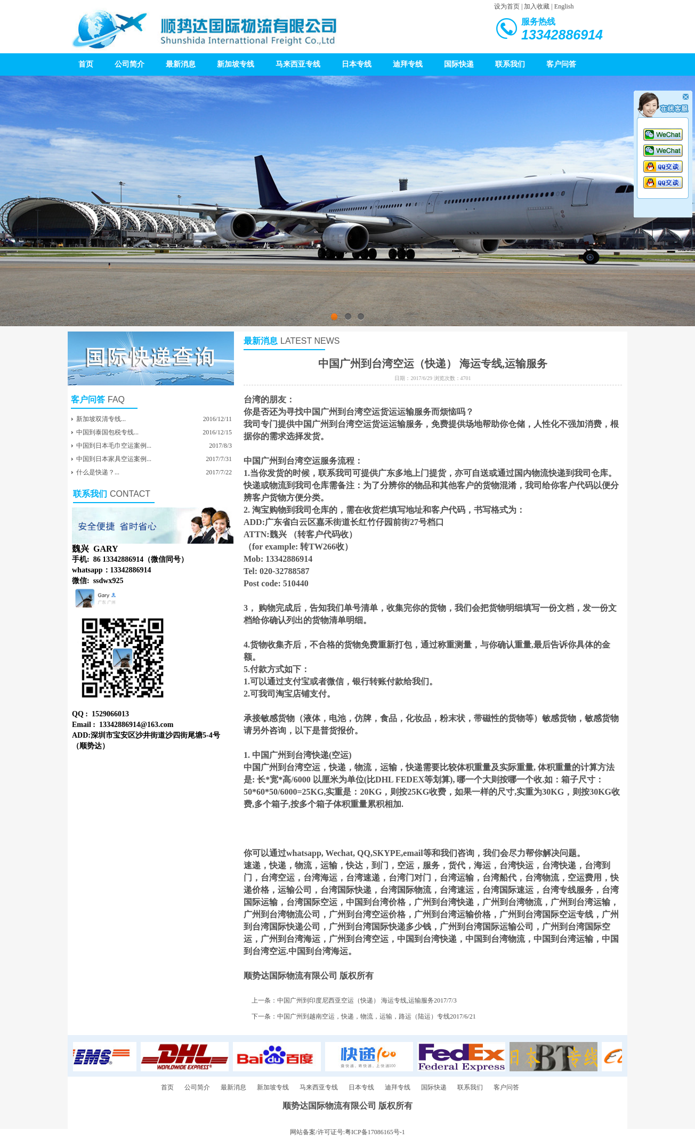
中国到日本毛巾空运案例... (113, 445)
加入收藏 (536, 6)
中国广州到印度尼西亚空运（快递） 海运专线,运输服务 (355, 1000)
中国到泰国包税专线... (107, 432)
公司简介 (129, 64)
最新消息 (181, 64)
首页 (85, 64)
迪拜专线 (408, 64)
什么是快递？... (97, 472)
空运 (340, 755)
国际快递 (459, 64)
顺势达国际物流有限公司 (290, 975)
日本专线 (356, 64)
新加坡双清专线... (101, 419)
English (564, 6)
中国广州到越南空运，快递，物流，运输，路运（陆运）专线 (363, 1016)
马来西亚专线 (298, 64)
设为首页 (507, 6)
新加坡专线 (235, 64)
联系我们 (510, 64)
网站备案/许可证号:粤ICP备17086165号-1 (347, 1132)
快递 (252, 485)
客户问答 (561, 64)
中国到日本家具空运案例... (113, 459)
